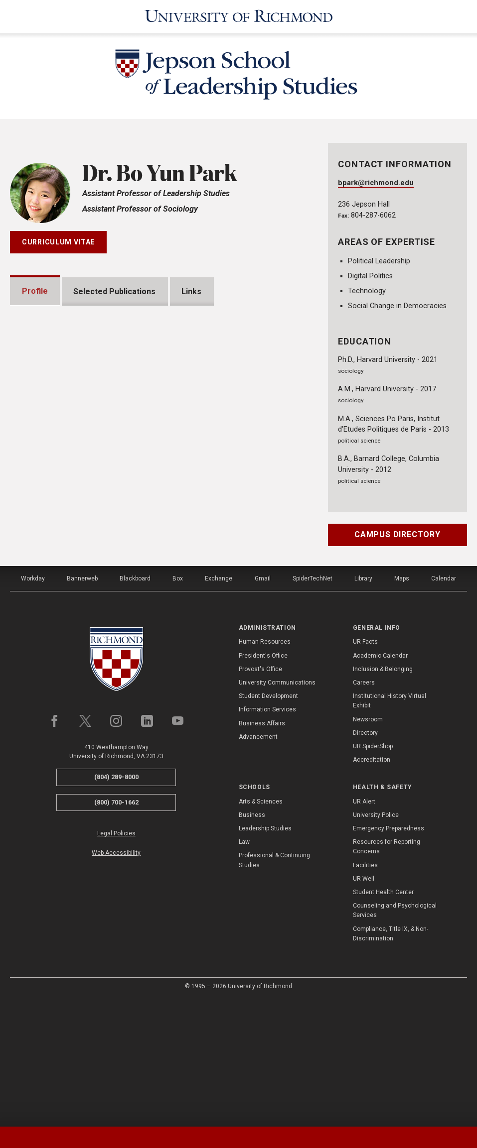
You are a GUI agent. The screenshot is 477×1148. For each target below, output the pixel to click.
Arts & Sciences (261, 926)
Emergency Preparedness (388, 953)
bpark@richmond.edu (376, 183)
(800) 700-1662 (116, 927)
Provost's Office (260, 794)
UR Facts (365, 767)
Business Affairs (262, 848)
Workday (33, 703)
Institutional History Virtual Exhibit (389, 826)
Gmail (263, 703)
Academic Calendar (380, 781)
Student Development (268, 821)
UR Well (363, 1004)
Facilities (365, 990)
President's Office (263, 781)
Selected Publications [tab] (115, 291)
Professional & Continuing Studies (274, 985)
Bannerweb (82, 703)
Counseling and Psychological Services (395, 1036)
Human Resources (265, 767)
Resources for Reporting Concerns (386, 972)
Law (244, 967)
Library (363, 703)
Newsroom (368, 844)
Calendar (443, 703)
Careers (364, 807)
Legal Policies (116, 958)
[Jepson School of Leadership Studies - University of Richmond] (238, 76)
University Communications (277, 807)
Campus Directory (397, 534)
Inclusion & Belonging (383, 794)
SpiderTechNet (312, 703)
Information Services (267, 834)
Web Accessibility (116, 978)
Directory (365, 858)
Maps (401, 703)
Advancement (258, 862)
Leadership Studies (265, 953)
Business (252, 940)
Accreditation (371, 885)
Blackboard (135, 703)
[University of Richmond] (238, 16)
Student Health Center (383, 1017)
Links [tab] (192, 291)
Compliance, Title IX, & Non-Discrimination (390, 1058)
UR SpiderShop (373, 871)
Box (177, 703)
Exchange (218, 703)
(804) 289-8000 (116, 902)
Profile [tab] (35, 291)
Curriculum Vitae (58, 242)
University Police (376, 940)
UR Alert (364, 926)
